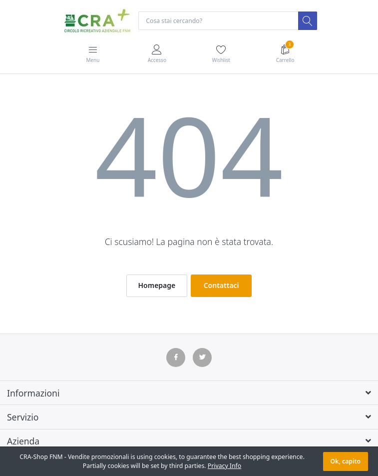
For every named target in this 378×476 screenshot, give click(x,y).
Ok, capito (346, 461)
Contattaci (221, 285)
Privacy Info (224, 466)
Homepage (156, 285)
